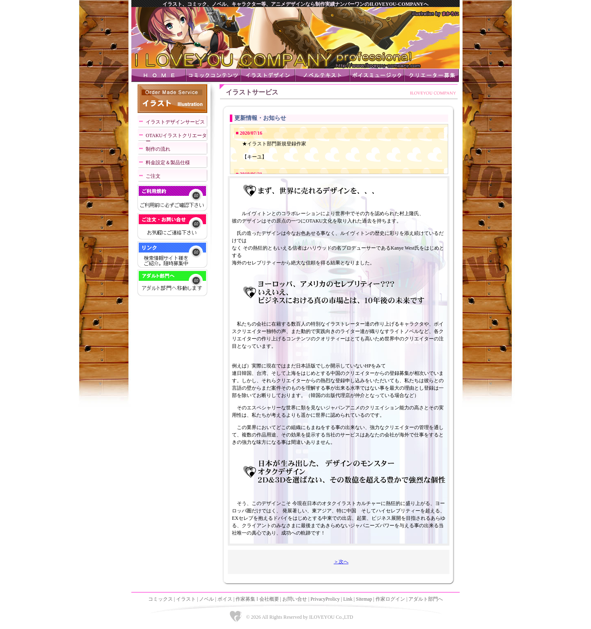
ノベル (206, 599)
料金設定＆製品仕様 (168, 162)
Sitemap (364, 599)
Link (348, 599)
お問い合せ (294, 599)
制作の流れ (158, 149)
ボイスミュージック (377, 75)
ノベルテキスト (322, 75)
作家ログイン (390, 599)
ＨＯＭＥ (158, 75)
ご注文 (153, 176)
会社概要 (269, 599)
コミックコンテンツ (213, 75)
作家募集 (245, 599)
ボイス (225, 599)
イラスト (186, 599)
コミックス (160, 599)
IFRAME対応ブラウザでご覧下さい (339, 149)
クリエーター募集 (431, 75)
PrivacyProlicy (324, 599)
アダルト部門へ (425, 599)
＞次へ (341, 562)
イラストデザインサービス (175, 122)
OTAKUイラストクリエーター (176, 137)
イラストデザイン (268, 75)
